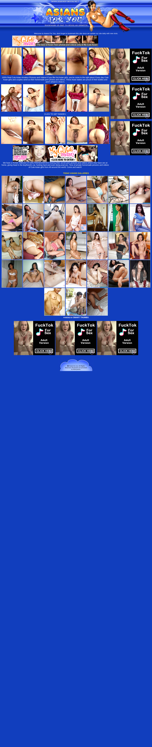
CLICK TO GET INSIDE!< (55, 114)
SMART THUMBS (81, 317)
